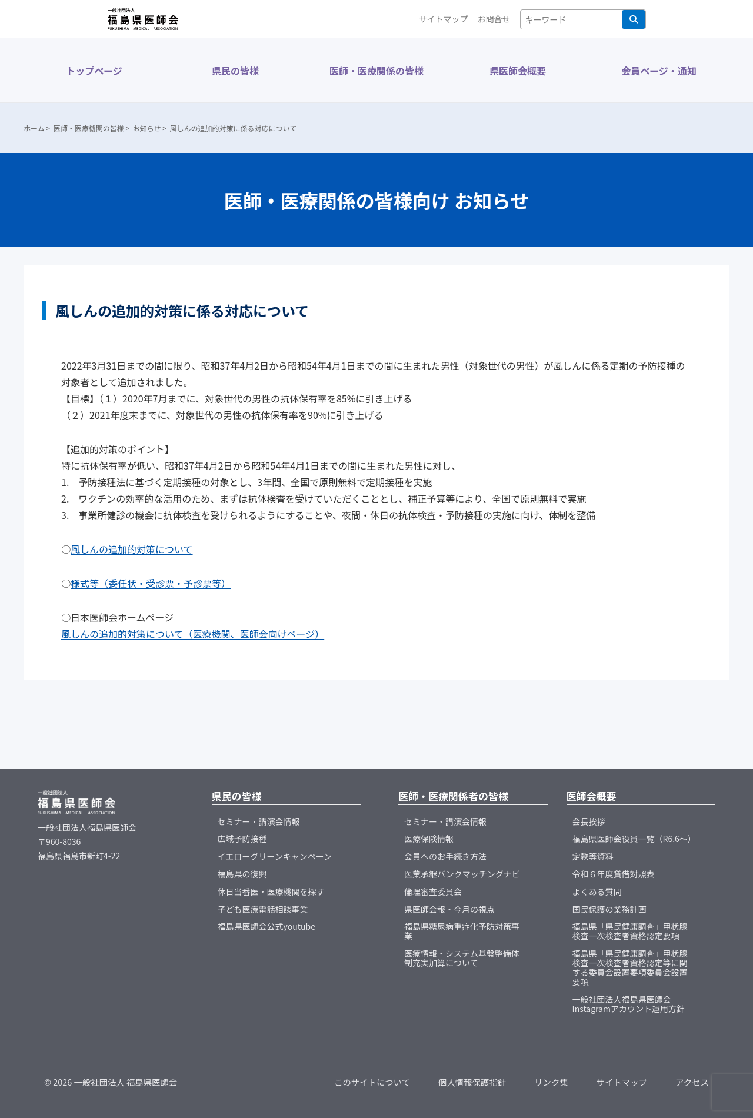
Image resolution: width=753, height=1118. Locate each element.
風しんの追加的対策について (132, 549)
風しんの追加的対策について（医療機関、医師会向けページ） (192, 634)
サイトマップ (443, 19)
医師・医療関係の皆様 (376, 71)
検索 (633, 19)
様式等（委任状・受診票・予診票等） (151, 583)
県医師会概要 (517, 71)
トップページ (94, 71)
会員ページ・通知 (659, 71)
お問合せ (494, 19)
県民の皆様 (235, 71)
